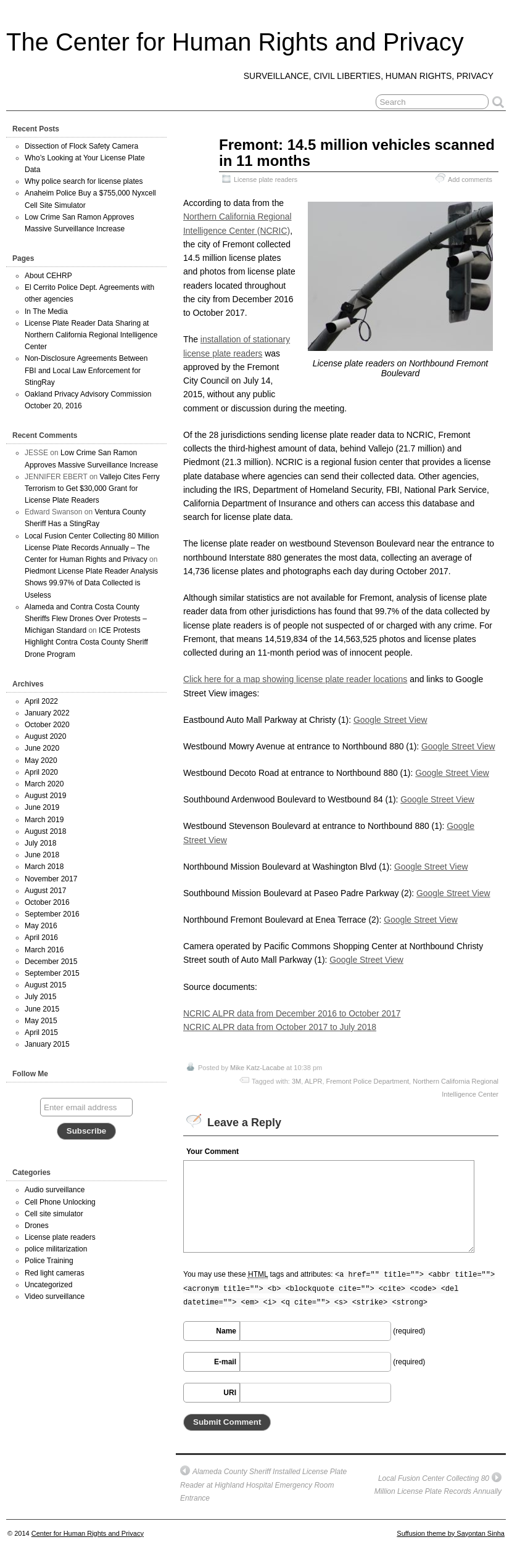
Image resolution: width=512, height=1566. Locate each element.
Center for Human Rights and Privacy (87, 1533)
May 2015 (41, 1020)
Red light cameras (55, 1273)
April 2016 (41, 937)
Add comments (470, 179)
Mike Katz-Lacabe (257, 1067)
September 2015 (52, 973)
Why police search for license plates (83, 181)
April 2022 (41, 701)
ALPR (314, 1081)
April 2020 (41, 772)
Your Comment (212, 1151)
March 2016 (44, 950)
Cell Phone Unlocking (60, 1202)
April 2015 (41, 1032)
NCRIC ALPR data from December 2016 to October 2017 (291, 1013)
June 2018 (42, 855)
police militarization (56, 1249)
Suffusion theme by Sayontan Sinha (451, 1533)
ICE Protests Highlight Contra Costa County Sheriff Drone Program (86, 642)
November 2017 (51, 879)
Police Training (49, 1260)
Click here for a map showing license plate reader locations (295, 679)
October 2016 (47, 902)
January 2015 (47, 1044)
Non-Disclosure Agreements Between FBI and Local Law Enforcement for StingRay (86, 370)
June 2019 (42, 807)
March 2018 (44, 866)
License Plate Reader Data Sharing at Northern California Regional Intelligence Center (91, 335)
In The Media (46, 311)
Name (226, 1331)
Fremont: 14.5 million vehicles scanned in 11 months (357, 152)
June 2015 (42, 1009)
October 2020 (47, 724)
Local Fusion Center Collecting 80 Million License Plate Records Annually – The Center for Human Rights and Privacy (92, 548)
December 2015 (51, 961)
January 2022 (47, 713)
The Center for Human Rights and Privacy (235, 42)
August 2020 (45, 736)
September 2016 (52, 914)
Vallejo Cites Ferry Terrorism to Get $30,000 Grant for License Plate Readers (92, 488)
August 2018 (45, 831)
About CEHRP (48, 275)
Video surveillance (55, 1296)
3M (296, 1081)
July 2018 (40, 843)
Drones (37, 1225)
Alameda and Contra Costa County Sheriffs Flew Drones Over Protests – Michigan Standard (86, 619)
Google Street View (390, 720)
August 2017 (45, 890)
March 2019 (44, 819)
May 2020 (41, 760)
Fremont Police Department (368, 1081)
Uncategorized (48, 1284)
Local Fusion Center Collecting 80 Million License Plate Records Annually (438, 1484)
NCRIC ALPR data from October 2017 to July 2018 (279, 1027)
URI (229, 1392)
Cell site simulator (54, 1214)
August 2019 (45, 795)
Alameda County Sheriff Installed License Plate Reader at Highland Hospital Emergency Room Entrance (263, 1483)
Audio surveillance (55, 1189)
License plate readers (265, 179)
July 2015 (40, 996)
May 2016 (41, 925)
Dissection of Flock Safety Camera (81, 146)
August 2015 (45, 985)
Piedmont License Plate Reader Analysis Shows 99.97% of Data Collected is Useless (91, 583)
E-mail (225, 1362)
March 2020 (44, 784)
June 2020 (42, 748)
